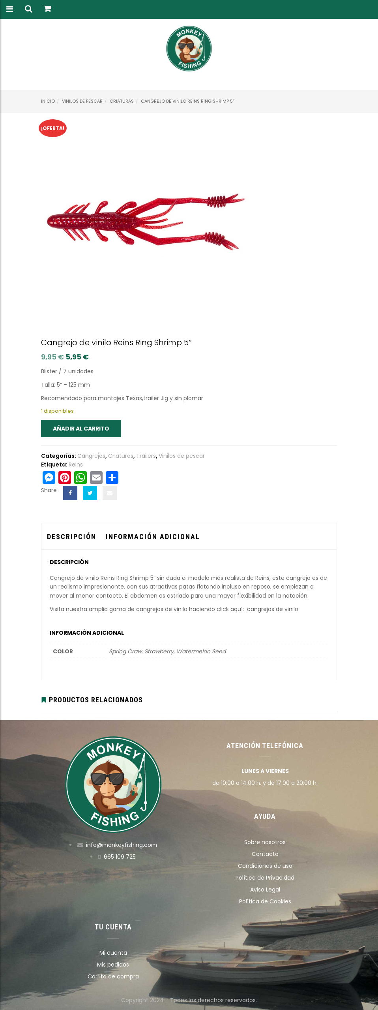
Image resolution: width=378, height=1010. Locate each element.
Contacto (265, 854)
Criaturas (122, 101)
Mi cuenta (113, 953)
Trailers (146, 456)
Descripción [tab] (71, 536)
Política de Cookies (265, 901)
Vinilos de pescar (82, 101)
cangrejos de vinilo (273, 609)
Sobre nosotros (265, 842)
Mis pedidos (113, 965)
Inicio (48, 101)
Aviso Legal (265, 889)
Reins (76, 464)
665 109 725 (120, 857)
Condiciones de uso (265, 866)
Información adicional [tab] (153, 536)
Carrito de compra (113, 976)
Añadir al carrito (81, 429)
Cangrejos (91, 456)
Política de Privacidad (265, 878)
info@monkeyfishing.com (121, 845)
